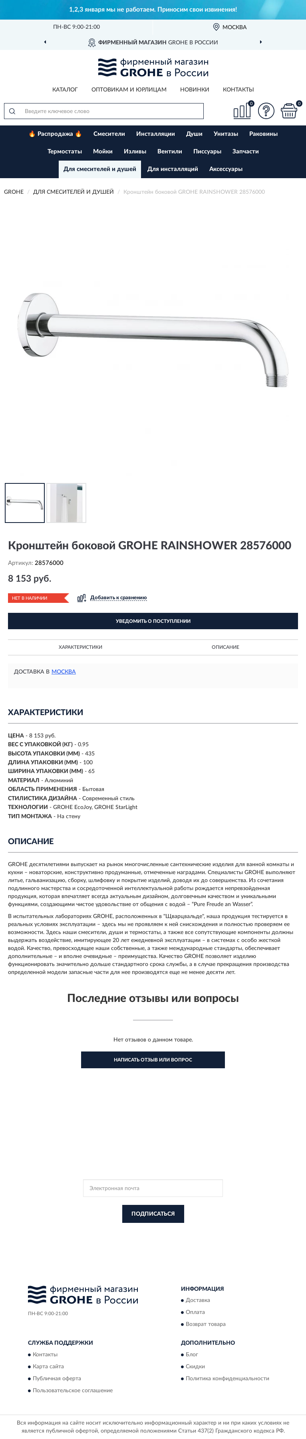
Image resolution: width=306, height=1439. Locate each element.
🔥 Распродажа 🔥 (55, 134)
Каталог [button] (65, 90)
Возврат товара (206, 1325)
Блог (192, 1355)
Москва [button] (64, 672)
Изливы (135, 152)
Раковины (263, 134)
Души (194, 134)
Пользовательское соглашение (73, 1390)
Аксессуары (225, 169)
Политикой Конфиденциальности (192, 1232)
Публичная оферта (57, 1378)
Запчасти (245, 152)
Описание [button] (225, 647)
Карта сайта (48, 1366)
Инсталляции (155, 134)
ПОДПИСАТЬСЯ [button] (153, 1214)
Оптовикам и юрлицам (129, 90)
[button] (266, 111)
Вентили (169, 152)
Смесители (109, 134)
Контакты (238, 90)
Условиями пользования (146, 1238)
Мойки (103, 152)
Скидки (195, 1366)
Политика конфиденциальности (227, 1378)
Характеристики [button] (80, 647)
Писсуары (207, 152)
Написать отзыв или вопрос (153, 1059)
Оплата (195, 1313)
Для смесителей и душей (100, 169)
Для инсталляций (172, 169)
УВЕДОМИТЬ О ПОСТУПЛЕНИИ (153, 621)
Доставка (198, 1301)
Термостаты (65, 152)
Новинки (194, 90)
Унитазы (226, 134)
